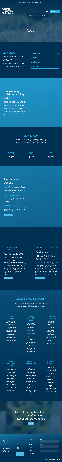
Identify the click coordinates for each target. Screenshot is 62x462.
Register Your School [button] (8, 214)
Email (41, 444)
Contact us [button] (31, 423)
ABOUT (29, 10)
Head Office (5, 447)
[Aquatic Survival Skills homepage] (8, 12)
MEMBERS (36, 10)
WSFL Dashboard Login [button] (20, 453)
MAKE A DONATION (55, 11)
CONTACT (36, 13)
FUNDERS (20, 13)
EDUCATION (27, 13)
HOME (23, 10)
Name (41, 439)
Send (42, 454)
